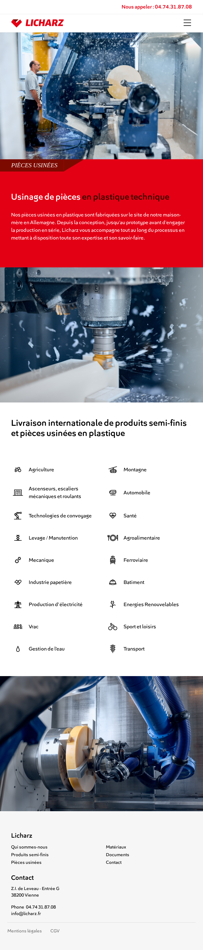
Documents (117, 854)
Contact (114, 862)
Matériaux (116, 847)
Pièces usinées (26, 862)
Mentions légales (24, 931)
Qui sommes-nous (29, 847)
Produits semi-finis (30, 854)
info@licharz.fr (26, 913)
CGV (55, 931)
